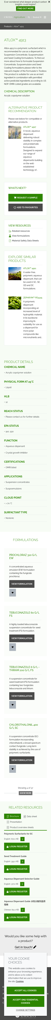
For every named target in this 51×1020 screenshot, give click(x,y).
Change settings (25, 1010)
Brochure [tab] (12, 816)
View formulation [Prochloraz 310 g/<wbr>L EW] (21, 584)
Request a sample (26, 197)
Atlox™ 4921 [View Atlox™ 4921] (29, 268)
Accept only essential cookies (25, 1001)
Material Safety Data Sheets (23, 240)
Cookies (20, 981)
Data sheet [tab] (30, 816)
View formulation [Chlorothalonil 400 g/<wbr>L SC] (21, 760)
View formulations (19, 236)
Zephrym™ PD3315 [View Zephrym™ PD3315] (32, 297)
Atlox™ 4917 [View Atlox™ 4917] (29, 127)
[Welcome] (15, 17)
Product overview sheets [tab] (20, 827)
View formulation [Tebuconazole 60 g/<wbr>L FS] (21, 638)
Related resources (19, 231)
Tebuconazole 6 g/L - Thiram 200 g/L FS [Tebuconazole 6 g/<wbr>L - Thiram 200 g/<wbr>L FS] (24, 669)
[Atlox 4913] (25, 207)
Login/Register (16, 846)
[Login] (12, 593)
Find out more (25, 8)
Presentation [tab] (14, 822)
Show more (25, 793)
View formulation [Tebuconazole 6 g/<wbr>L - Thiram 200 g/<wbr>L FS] (21, 696)
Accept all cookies (25, 990)
